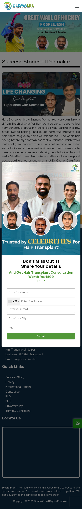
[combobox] (13, 301)
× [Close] (76, 166)
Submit (41, 336)
